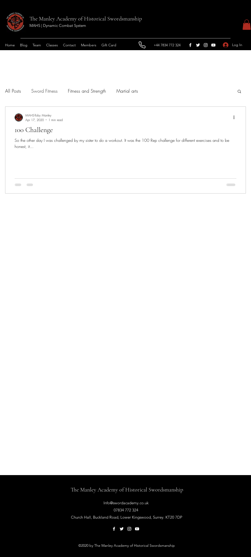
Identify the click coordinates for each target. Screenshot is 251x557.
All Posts (13, 91)
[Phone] (142, 45)
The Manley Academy (53, 18)
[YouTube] (213, 45)
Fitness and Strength (87, 91)
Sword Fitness (44, 91)
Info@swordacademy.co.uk (126, 502)
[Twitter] (198, 45)
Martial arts (127, 91)
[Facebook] (190, 45)
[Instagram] (205, 45)
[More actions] (236, 117)
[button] (246, 24)
